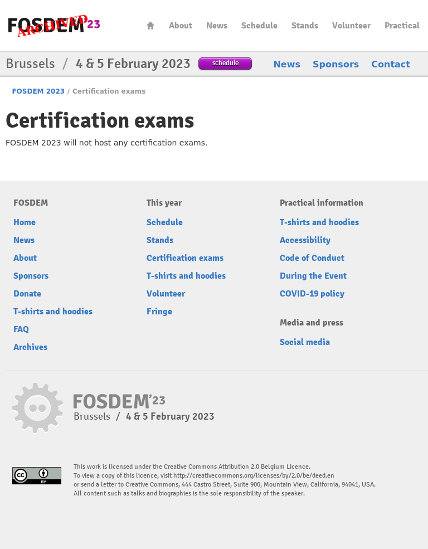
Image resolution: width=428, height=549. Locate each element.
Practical (402, 25)
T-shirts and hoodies (53, 311)
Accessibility (305, 240)
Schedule (259, 25)
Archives (30, 347)
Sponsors (336, 64)
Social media (305, 342)
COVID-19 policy (312, 293)
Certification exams (185, 258)
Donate (27, 293)
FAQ (21, 329)
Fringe (159, 311)
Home (150, 25)
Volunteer (351, 25)
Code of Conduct (312, 258)
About (180, 25)
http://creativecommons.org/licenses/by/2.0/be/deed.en (253, 476)
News (216, 25)
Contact (390, 64)
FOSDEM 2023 (38, 91)
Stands (304, 25)
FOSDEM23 (54, 25)
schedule (225, 63)
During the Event (313, 275)
